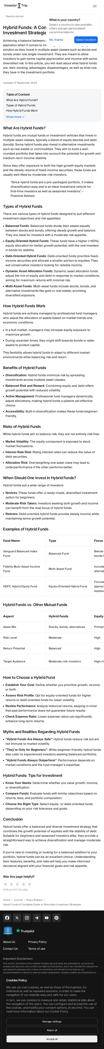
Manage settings (52, 1021)
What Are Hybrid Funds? (22, 100)
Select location (86, 39)
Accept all (52, 1039)
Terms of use (36, 949)
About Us (9, 942)
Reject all (52, 1030)
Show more (13, 117)
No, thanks (56, 39)
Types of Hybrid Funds (20, 105)
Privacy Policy (37, 942)
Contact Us (10, 949)
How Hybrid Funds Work (22, 111)
